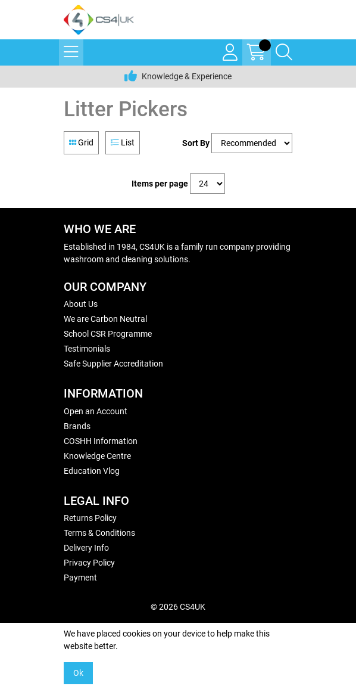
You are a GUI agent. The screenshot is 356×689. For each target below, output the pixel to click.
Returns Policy (90, 518)
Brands (77, 426)
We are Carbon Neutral (105, 319)
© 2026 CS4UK (178, 607)
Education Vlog (92, 471)
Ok (78, 673)
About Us (81, 304)
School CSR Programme (108, 334)
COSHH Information (101, 441)
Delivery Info (86, 548)
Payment (80, 577)
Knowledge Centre (97, 456)
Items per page (160, 183)
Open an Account (95, 411)
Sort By (196, 143)
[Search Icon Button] (284, 52)
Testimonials (87, 348)
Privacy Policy (89, 562)
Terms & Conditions (99, 533)
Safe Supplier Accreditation (113, 363)
